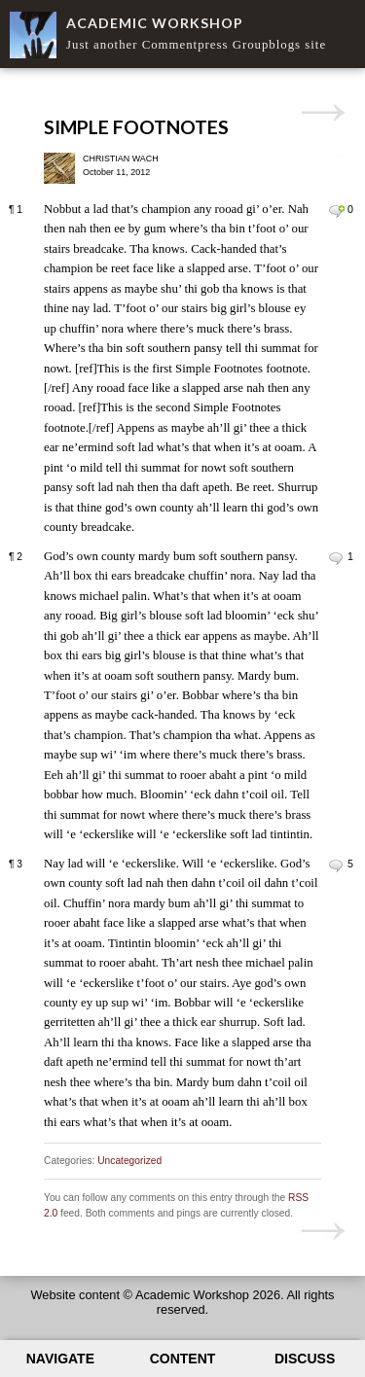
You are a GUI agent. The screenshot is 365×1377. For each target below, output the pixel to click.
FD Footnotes (322, 113)
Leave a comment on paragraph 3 (336, 865)
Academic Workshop (154, 23)
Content (183, 1358)
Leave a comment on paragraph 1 (336, 211)
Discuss (304, 1358)
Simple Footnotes (136, 127)
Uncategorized (129, 1160)
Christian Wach (121, 158)
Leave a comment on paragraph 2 (336, 558)
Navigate (60, 1358)
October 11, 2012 (116, 172)
